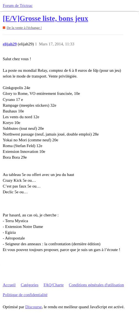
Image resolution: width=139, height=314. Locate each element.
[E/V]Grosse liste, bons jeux (45, 19)
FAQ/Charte (53, 285)
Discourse (33, 307)
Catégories (29, 285)
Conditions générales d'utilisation (96, 285)
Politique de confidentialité (25, 295)
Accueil (9, 285)
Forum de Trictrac (17, 5)
